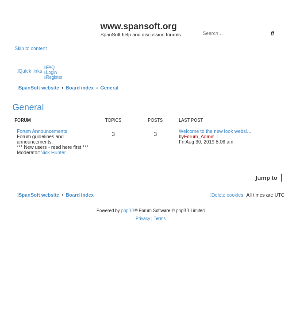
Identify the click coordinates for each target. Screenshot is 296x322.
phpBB (128, 210)
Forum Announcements (42, 131)
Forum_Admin (199, 136)
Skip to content (31, 48)
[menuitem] (49, 67)
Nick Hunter (52, 152)
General (28, 107)
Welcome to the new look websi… (215, 131)
